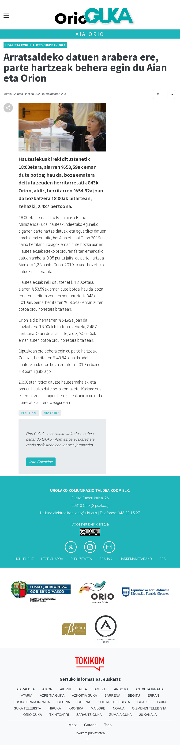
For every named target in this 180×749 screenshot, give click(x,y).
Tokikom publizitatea (90, 733)
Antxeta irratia (149, 689)
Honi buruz (24, 559)
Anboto (121, 689)
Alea (83, 689)
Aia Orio (90, 34)
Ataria (27, 695)
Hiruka (55, 708)
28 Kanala (148, 715)
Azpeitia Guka (52, 695)
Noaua (118, 708)
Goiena (83, 702)
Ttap (108, 725)
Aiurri (65, 689)
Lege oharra (52, 559)
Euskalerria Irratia (31, 702)
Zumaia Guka (120, 715)
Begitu (134, 695)
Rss (162, 559)
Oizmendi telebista (149, 708)
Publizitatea (81, 559)
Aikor (47, 689)
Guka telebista (27, 708)
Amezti (100, 689)
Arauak (105, 559)
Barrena (112, 695)
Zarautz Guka (89, 715)
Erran (153, 695)
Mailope (98, 708)
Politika (28, 413)
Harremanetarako (136, 559)
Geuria (63, 702)
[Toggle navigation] (6, 16)
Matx (72, 725)
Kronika (75, 708)
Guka (162, 702)
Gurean (90, 725)
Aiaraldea (25, 689)
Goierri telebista (114, 702)
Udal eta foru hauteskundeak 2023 (35, 45)
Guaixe (143, 702)
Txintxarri (59, 715)
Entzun (161, 94)
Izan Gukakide (40, 462)
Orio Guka (32, 715)
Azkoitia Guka (84, 695)
